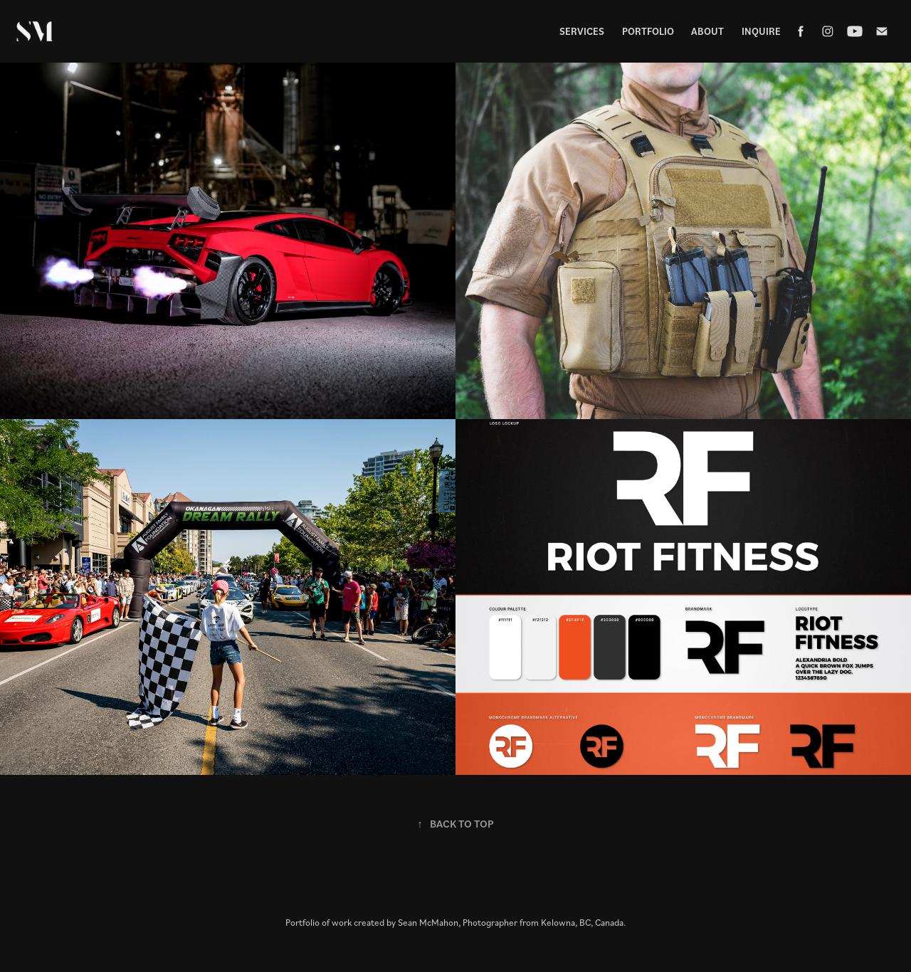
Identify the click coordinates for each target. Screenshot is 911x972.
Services (581, 31)
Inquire (761, 31)
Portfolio (648, 31)
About (707, 31)
